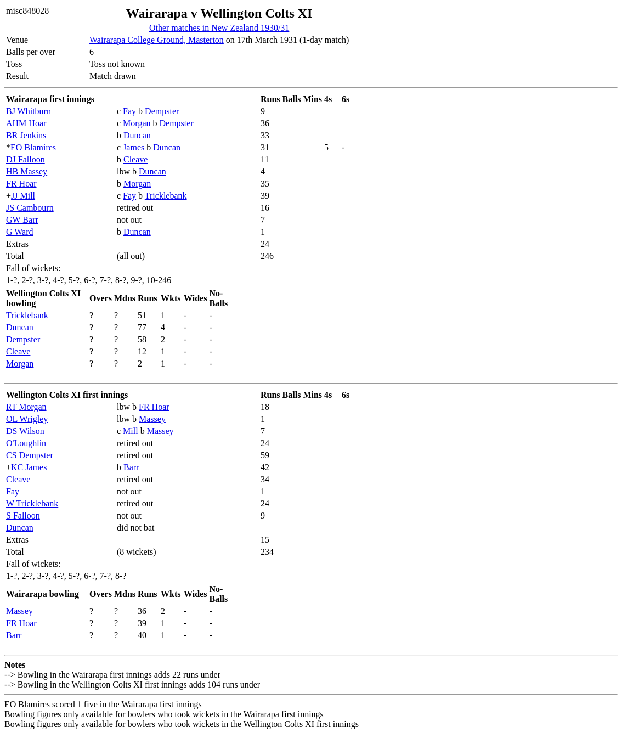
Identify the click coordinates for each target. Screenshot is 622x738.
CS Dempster (29, 455)
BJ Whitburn (28, 111)
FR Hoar (21, 183)
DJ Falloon (25, 159)
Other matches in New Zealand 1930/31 (219, 27)
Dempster (162, 111)
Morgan (136, 123)
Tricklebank (166, 195)
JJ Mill (23, 195)
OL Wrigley (27, 419)
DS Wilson (25, 431)
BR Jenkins (26, 135)
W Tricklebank (32, 503)
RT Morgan (26, 407)
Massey (152, 419)
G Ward (19, 231)
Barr (131, 467)
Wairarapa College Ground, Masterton (156, 39)
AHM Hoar (26, 123)
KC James (29, 467)
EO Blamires (33, 147)
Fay (129, 111)
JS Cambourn (30, 207)
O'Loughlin (26, 443)
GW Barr (22, 219)
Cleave (135, 159)
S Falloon (23, 515)
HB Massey (26, 171)
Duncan (137, 135)
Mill (130, 431)
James (133, 147)
